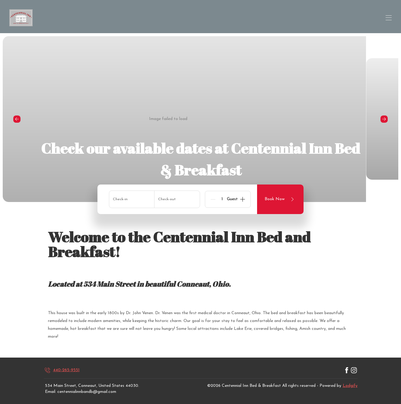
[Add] (242, 199)
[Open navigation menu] (389, 17)
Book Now (280, 199)
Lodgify (350, 385)
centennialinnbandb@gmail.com (86, 392)
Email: (50, 392)
